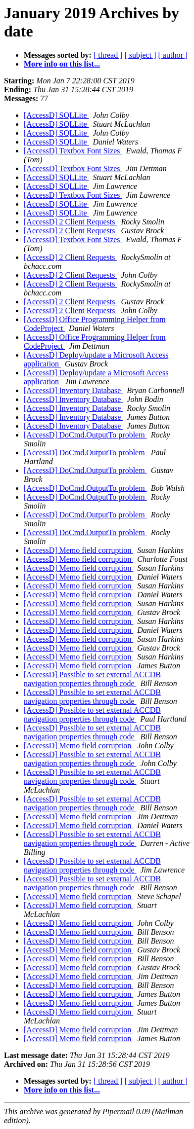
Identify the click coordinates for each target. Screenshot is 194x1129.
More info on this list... (62, 64)
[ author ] (173, 55)
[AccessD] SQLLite (56, 115)
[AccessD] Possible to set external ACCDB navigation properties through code (92, 679)
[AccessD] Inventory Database (73, 390)
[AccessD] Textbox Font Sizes (73, 150)
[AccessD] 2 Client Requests (70, 222)
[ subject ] (140, 55)
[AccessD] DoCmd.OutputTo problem (85, 435)
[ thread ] (108, 55)
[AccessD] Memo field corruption (78, 550)
